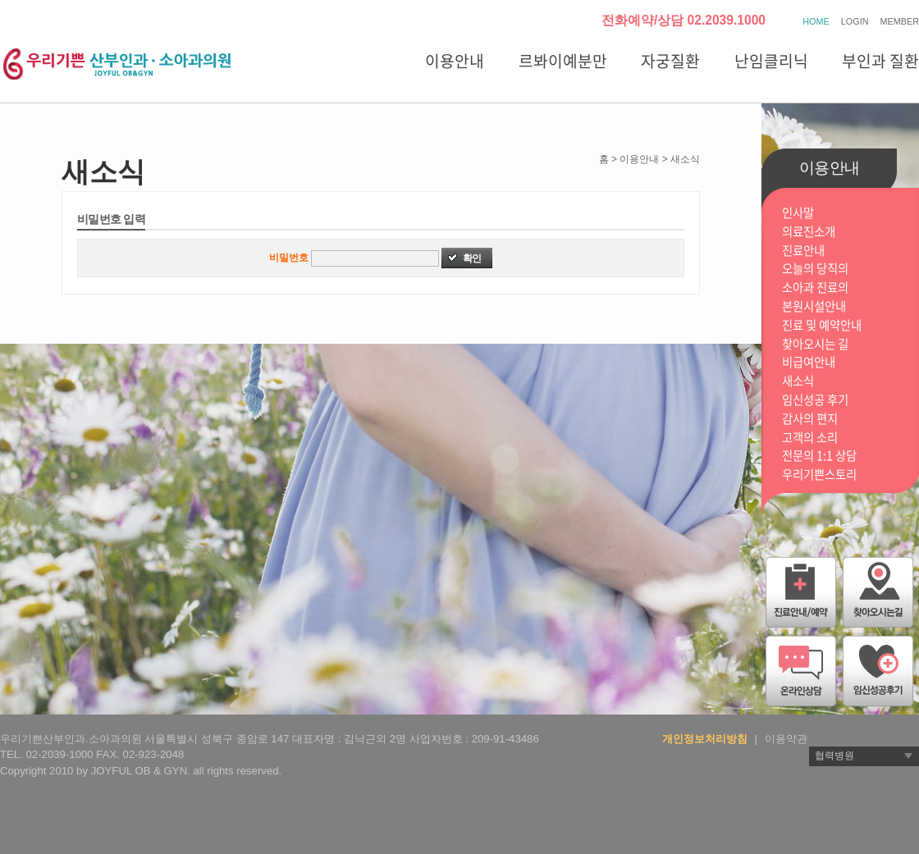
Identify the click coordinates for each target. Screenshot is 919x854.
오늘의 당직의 (815, 268)
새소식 (798, 381)
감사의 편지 (810, 418)
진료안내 (803, 250)
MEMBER (899, 21)
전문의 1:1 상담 (819, 455)
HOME (815, 21)
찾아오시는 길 (815, 344)
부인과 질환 (880, 60)
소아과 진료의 (815, 287)
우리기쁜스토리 (819, 474)
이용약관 (786, 739)
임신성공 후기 (815, 400)
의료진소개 (808, 231)
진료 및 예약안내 (822, 325)
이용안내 (454, 60)
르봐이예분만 (563, 60)
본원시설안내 (814, 306)
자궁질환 (670, 60)
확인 (472, 258)
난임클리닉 (771, 60)
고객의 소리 (810, 437)
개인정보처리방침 (705, 739)
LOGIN (855, 21)
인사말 (798, 212)
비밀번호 (289, 257)
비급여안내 (808, 362)
